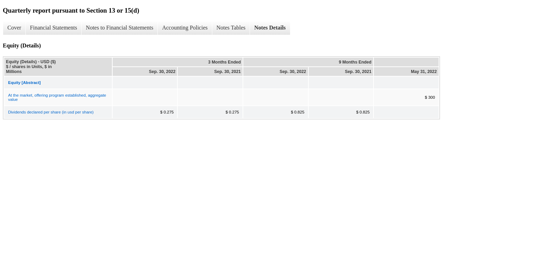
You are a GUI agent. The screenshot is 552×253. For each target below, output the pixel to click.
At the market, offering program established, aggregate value (57, 97)
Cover (14, 28)
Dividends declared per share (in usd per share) (51, 112)
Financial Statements (53, 28)
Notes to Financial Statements (119, 28)
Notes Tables (231, 28)
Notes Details (270, 28)
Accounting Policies (184, 28)
